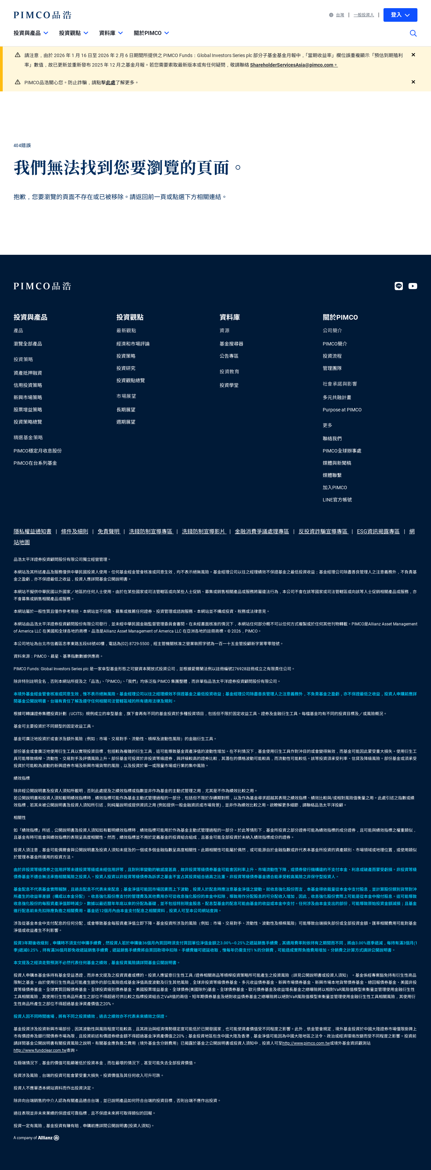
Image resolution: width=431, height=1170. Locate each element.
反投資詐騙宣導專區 (324, 531)
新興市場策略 (28, 397)
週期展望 (125, 422)
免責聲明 (109, 531)
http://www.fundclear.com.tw (40, 1050)
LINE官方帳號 (337, 499)
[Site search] (413, 38)
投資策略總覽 (28, 422)
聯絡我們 (332, 438)
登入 (400, 15)
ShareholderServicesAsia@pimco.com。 (294, 65)
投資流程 (332, 356)
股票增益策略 (28, 409)
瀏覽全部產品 (28, 344)
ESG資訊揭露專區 (378, 531)
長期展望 (125, 409)
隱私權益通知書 (33, 531)
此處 (110, 82)
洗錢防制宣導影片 (204, 531)
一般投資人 (364, 15)
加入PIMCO (335, 487)
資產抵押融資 (28, 373)
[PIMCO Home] (43, 15)
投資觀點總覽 (130, 380)
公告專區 (229, 356)
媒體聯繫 (332, 475)
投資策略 (125, 356)
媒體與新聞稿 (337, 463)
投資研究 (125, 368)
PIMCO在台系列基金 (35, 463)
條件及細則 (74, 531)
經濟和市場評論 (133, 344)
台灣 (336, 15)
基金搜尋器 (231, 344)
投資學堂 (229, 385)
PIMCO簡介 (335, 344)
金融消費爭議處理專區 (262, 531)
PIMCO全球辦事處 (342, 451)
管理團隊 (332, 368)
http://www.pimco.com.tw (306, 1043)
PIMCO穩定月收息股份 (38, 451)
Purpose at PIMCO (342, 409)
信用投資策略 (28, 385)
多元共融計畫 (337, 397)
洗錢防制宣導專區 (151, 531)
